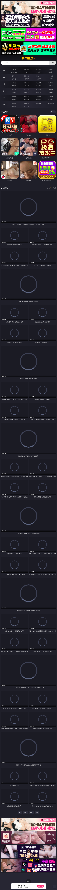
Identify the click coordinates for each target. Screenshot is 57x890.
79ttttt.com (28, 58)
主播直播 (38, 79)
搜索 (53, 63)
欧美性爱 (50, 83)
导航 (4, 105)
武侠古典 (50, 96)
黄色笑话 (38, 99)
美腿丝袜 (14, 92)
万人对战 (38, 69)
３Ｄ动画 (50, 76)
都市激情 (14, 96)
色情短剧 (26, 106)
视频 (4, 77)
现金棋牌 (38, 72)
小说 (4, 98)
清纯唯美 (26, 92)
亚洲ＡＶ (14, 76)
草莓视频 (38, 103)
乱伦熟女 (38, 86)
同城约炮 (14, 103)
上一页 (25, 812)
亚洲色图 (26, 89)
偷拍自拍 (26, 83)
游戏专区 (50, 69)
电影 (4, 84)
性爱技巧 (50, 99)
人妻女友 (38, 96)
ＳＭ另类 (50, 79)
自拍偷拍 (26, 76)
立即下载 (40, 886)
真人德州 (26, 69)
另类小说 (26, 99)
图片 (4, 91)
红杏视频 (14, 106)
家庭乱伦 (26, 96)
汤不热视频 (51, 103)
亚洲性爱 (14, 83)
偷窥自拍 (14, 89)
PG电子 (14, 69)
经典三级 (26, 86)
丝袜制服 (26, 79)
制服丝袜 (14, 86)
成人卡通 (38, 83)
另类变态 (50, 86)
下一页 (31, 812)
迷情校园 (14, 99)
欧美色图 (38, 89)
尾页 (37, 812)
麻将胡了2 (14, 72)
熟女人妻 (14, 79)
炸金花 (26, 72)
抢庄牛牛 (50, 72)
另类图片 (50, 92)
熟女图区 (38, 92)
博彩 (4, 70)
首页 (20, 812)
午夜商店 (26, 103)
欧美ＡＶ (38, 76)
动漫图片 (50, 89)
